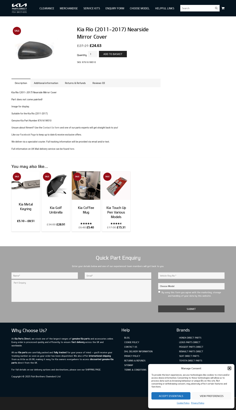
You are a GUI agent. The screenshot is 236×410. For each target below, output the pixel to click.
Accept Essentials (171, 395)
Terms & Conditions (135, 369)
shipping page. (93, 369)
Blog (127, 337)
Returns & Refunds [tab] (75, 83)
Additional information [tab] (46, 83)
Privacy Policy (197, 403)
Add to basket (112, 54)
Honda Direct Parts (190, 337)
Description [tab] (21, 83)
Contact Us (130, 347)
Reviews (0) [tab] (99, 83)
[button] (229, 368)
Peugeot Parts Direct (191, 347)
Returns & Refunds (135, 360)
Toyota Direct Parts (190, 360)
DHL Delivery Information (138, 351)
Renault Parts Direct (191, 351)
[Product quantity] (92, 54)
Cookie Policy (183, 403)
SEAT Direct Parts (189, 356)
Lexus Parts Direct (189, 342)
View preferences (212, 395)
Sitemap (128, 365)
